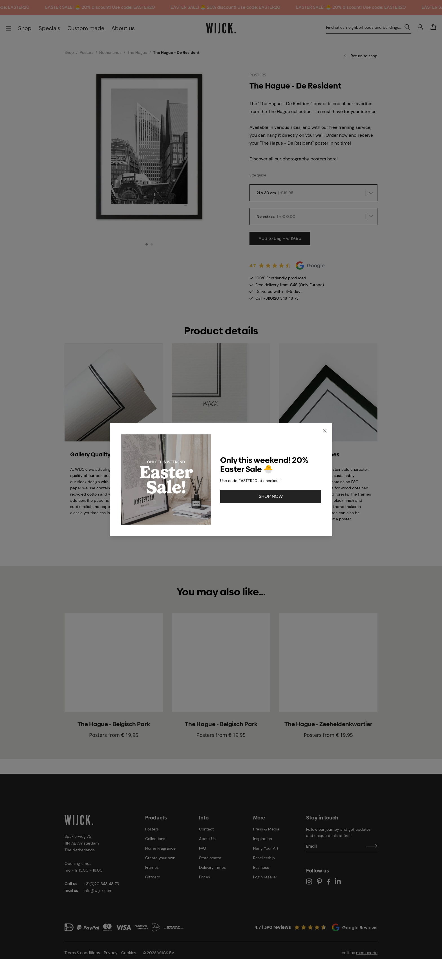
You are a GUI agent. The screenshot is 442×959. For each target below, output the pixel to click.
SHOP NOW (271, 496)
